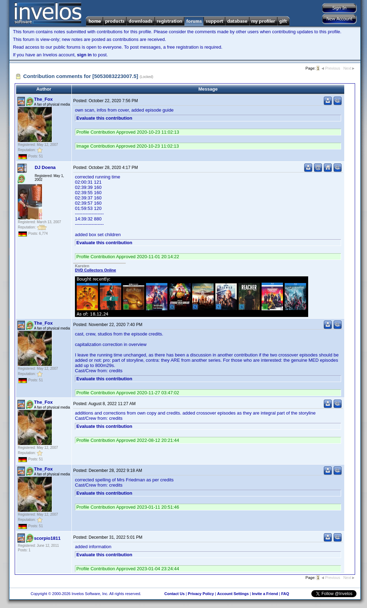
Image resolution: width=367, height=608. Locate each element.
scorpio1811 (47, 538)
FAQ (285, 594)
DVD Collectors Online (95, 270)
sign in (84, 54)
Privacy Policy (201, 594)
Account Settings (233, 594)
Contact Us (174, 594)
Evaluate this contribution (104, 118)
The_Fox (43, 99)
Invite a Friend (265, 594)
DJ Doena (45, 167)
